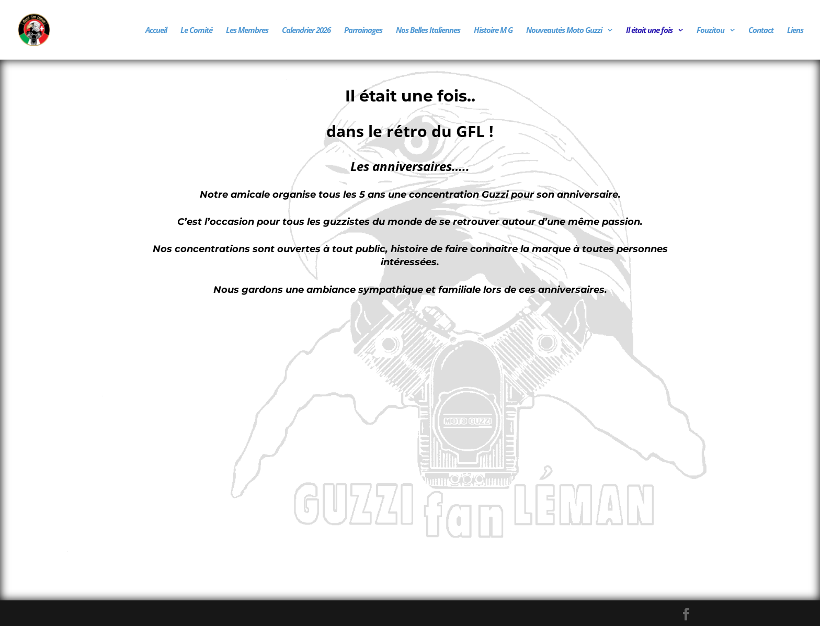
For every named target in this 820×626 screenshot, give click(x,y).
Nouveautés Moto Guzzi (564, 30)
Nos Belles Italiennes (428, 30)
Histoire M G (493, 30)
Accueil (156, 30)
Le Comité (196, 30)
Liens (795, 30)
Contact (760, 30)
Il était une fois (649, 30)
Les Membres (247, 30)
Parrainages (363, 30)
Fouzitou (710, 30)
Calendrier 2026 (306, 30)
